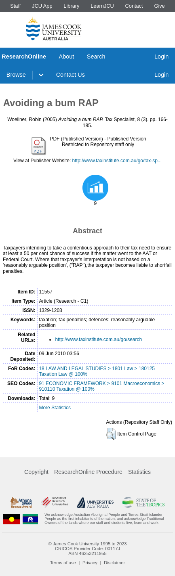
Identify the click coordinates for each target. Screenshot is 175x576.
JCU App (42, 6)
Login (161, 56)
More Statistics (55, 408)
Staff (15, 6)
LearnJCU (102, 6)
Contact (134, 6)
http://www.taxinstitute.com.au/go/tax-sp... (117, 160)
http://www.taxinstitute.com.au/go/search (98, 339)
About (66, 56)
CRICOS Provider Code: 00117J (87, 548)
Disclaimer (114, 562)
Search (96, 56)
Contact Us (70, 74)
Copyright (36, 472)
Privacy (89, 562)
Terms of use (63, 562)
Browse (16, 74)
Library (71, 6)
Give (159, 6)
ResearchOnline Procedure (88, 472)
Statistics (139, 472)
